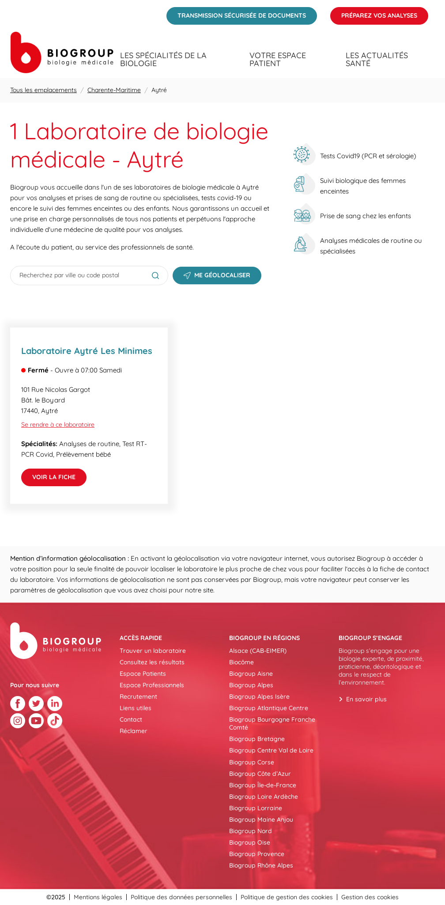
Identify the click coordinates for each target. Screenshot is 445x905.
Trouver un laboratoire (153, 651)
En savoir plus (366, 699)
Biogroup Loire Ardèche (263, 797)
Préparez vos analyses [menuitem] (373, 13)
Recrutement (138, 696)
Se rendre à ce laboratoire (57, 424)
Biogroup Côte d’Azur (260, 774)
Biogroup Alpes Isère (259, 696)
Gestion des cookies (370, 897)
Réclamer (133, 731)
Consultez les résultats (152, 662)
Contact (131, 719)
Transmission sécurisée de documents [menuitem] (236, 13)
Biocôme (241, 662)
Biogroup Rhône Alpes (261, 865)
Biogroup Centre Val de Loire (271, 750)
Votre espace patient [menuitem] (277, 59)
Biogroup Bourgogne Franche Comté (272, 723)
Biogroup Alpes (251, 685)
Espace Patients (143, 674)
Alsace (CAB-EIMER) (258, 651)
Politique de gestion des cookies (287, 897)
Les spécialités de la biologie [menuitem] (163, 59)
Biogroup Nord (250, 831)
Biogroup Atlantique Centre (268, 708)
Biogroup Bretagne (257, 739)
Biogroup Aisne (251, 674)
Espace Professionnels (152, 685)
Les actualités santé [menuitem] (377, 59)
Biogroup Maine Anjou (261, 819)
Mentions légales (98, 897)
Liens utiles (135, 708)
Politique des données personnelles (181, 897)
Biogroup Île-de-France (262, 785)
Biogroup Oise (249, 842)
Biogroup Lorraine (255, 808)
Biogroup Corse (251, 762)
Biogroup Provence (256, 854)
